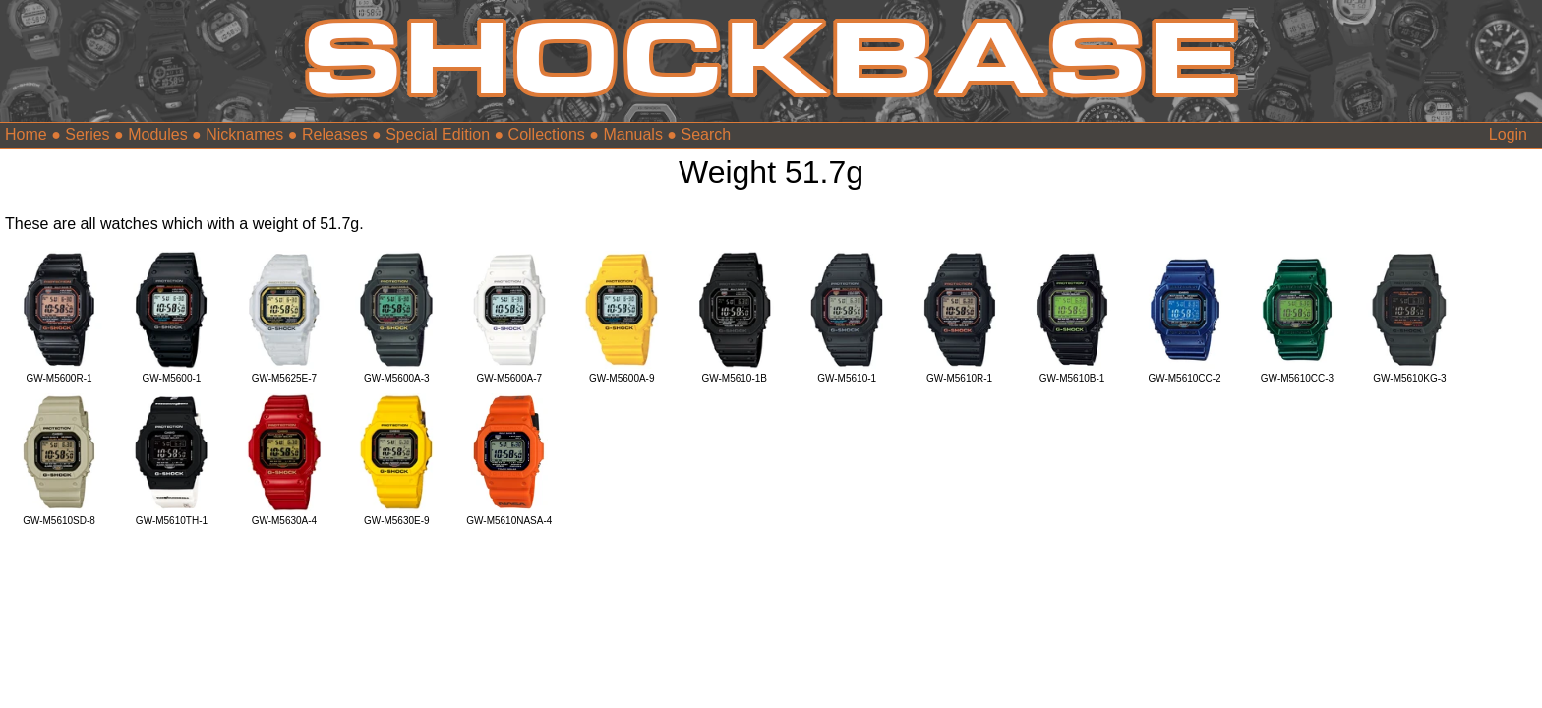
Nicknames (244, 134)
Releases (335, 134)
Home (26, 134)
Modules (157, 134)
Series (87, 134)
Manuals (632, 134)
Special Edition (438, 134)
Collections (546, 134)
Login (1508, 134)
